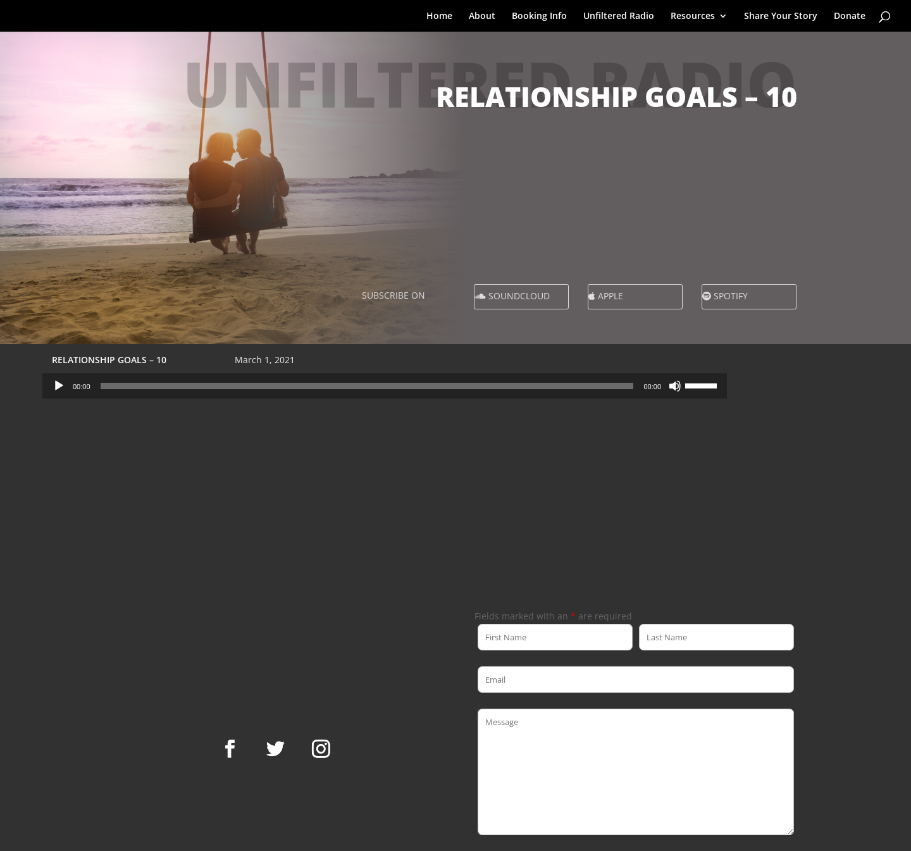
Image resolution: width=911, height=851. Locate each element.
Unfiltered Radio (618, 16)
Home (439, 16)
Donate (849, 16)
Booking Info (539, 16)
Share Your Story (780, 16)
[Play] (59, 386)
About (482, 16)
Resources (693, 16)
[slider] (367, 386)
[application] (384, 386)
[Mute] (675, 386)
